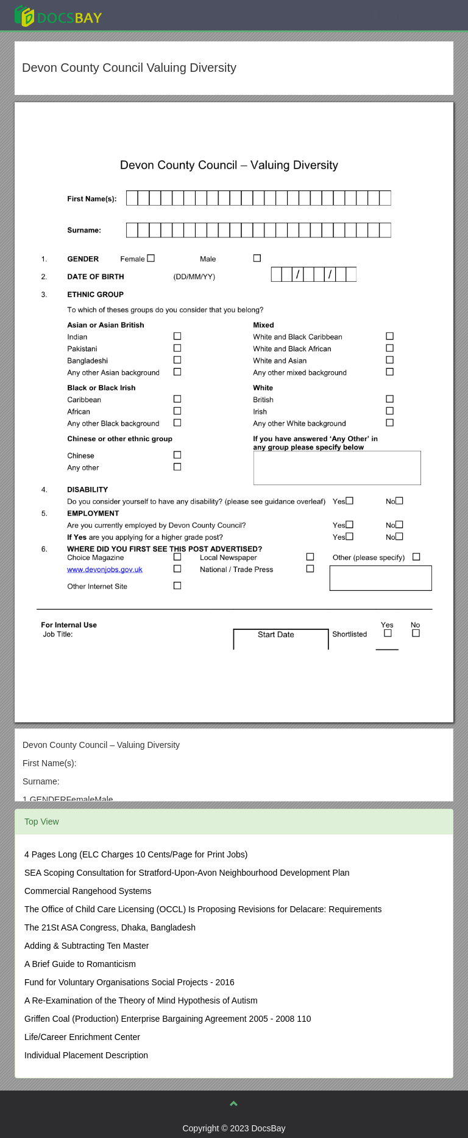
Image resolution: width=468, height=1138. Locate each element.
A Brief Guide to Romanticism (80, 964)
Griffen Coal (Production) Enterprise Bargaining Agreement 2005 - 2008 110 (167, 1019)
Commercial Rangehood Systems (88, 891)
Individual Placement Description (86, 1055)
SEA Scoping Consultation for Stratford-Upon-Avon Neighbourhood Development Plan (187, 873)
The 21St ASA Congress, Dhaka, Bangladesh (110, 927)
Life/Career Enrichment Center (82, 1037)
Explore (150, 15)
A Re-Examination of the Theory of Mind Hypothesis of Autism (141, 1000)
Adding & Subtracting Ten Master (86, 946)
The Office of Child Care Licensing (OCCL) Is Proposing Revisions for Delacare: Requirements (202, 909)
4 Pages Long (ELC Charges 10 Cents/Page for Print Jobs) (136, 854)
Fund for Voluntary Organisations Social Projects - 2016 (129, 982)
